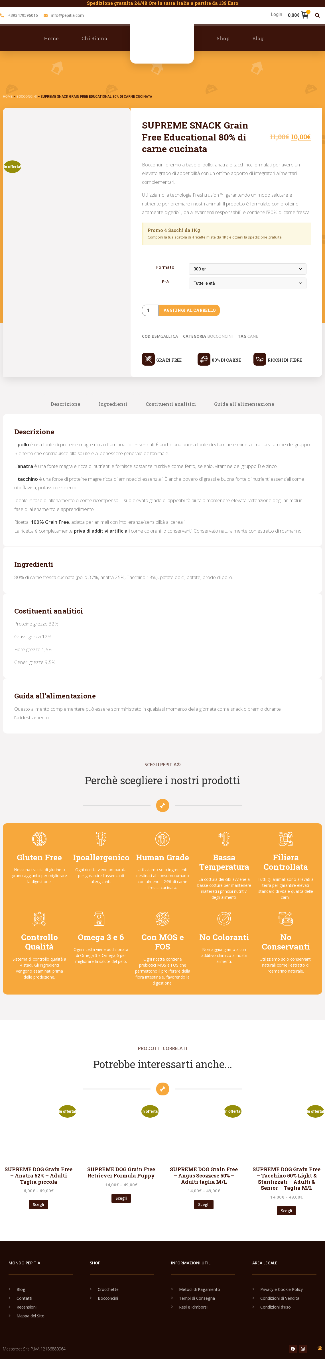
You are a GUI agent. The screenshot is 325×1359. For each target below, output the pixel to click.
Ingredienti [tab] (112, 404)
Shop (223, 38)
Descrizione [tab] (65, 404)
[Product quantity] (150, 310)
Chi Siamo (94, 38)
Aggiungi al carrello (193, 310)
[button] (317, 15)
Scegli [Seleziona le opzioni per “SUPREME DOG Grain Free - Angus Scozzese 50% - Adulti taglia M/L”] (204, 1204)
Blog (258, 38)
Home (51, 38)
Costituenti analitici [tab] (171, 404)
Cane (252, 336)
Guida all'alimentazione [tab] (244, 404)
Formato (165, 267)
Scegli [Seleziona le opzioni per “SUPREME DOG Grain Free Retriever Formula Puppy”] (121, 1198)
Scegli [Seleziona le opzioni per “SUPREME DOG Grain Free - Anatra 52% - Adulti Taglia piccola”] (38, 1204)
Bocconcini (27, 97)
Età (165, 282)
